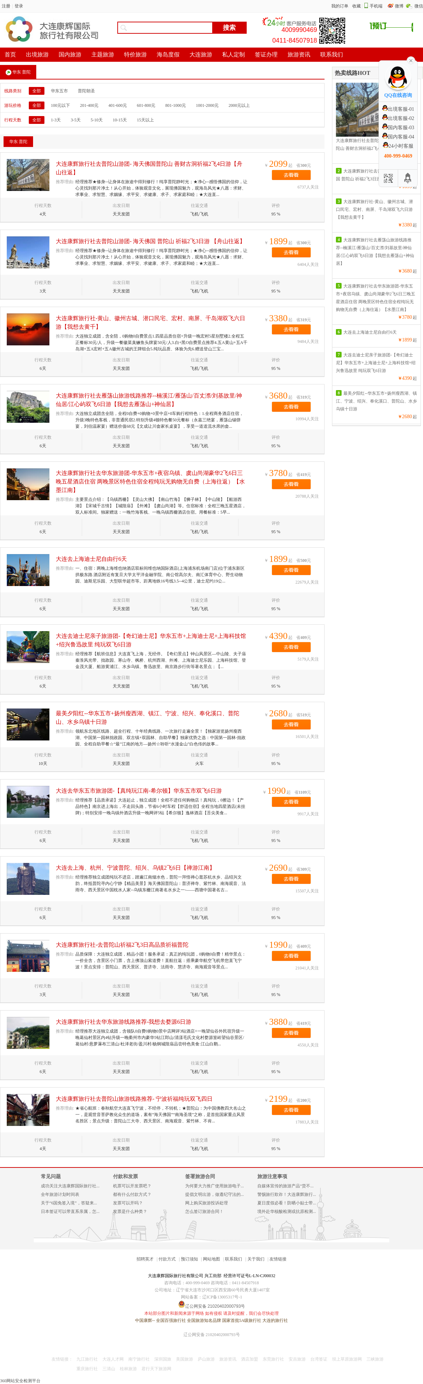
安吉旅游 (297, 1359)
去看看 (291, 175)
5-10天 (97, 119)
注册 (6, 6)
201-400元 (89, 105)
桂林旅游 (128, 1368)
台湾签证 (318, 1359)
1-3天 (56, 119)
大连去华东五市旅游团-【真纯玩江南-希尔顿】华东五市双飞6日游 (139, 791)
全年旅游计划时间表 (60, 1194)
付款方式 (167, 1259)
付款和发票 (125, 1176)
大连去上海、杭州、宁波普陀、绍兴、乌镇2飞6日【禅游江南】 (135, 868)
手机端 (376, 6)
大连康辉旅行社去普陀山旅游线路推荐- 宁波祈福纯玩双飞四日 (134, 1099)
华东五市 (59, 90)
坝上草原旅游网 (347, 1359)
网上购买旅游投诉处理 (206, 1202)
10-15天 (120, 119)
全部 (36, 90)
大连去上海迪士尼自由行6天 (91, 559)
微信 (418, 6)
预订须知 (189, 1259)
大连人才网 (113, 1359)
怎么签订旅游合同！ (204, 1211)
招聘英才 (145, 1259)
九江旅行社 (87, 1359)
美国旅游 (184, 1359)
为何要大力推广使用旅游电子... (214, 1185)
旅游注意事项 (272, 1176)
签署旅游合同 (200, 1176)
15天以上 (145, 119)
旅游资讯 (227, 1359)
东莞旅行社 (273, 1359)
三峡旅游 (375, 1359)
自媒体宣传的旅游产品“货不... (285, 1185)
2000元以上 (239, 105)
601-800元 (146, 105)
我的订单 (339, 6)
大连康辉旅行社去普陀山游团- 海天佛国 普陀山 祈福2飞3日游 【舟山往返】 (150, 241)
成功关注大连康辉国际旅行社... (70, 1185)
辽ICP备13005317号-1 (222, 1297)
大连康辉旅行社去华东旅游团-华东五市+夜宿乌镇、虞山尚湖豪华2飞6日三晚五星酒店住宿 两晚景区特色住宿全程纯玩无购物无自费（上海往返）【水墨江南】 (150, 481)
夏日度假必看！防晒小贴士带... (286, 1202)
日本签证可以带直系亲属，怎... (70, 1211)
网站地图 (211, 1259)
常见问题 (51, 1176)
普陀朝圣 (86, 90)
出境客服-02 (398, 118)
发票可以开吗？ (128, 1202)
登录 (19, 6)
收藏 (356, 6)
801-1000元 (175, 105)
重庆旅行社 (87, 1368)
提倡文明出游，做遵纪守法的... (214, 1194)
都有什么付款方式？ (132, 1194)
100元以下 (60, 105)
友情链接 (278, 1259)
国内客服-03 (398, 127)
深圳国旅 (162, 1359)
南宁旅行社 (139, 1359)
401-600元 (117, 105)
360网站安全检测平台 (20, 1380)
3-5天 (76, 119)
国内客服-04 (398, 137)
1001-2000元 (207, 105)
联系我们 (233, 1259)
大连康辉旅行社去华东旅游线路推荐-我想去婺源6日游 (123, 1022)
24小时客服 (398, 146)
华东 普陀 (18, 72)
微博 (400, 6)
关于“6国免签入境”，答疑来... (69, 1202)
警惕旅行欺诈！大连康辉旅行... (286, 1194)
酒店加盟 (249, 1359)
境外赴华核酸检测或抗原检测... (286, 1211)
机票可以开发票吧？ (132, 1185)
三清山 (108, 1368)
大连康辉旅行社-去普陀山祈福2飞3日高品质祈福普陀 (122, 945)
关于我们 (255, 1259)
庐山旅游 (206, 1359)
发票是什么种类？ (130, 1211)
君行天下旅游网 (156, 1368)
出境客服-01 (398, 109)
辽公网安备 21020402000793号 (211, 1334)
